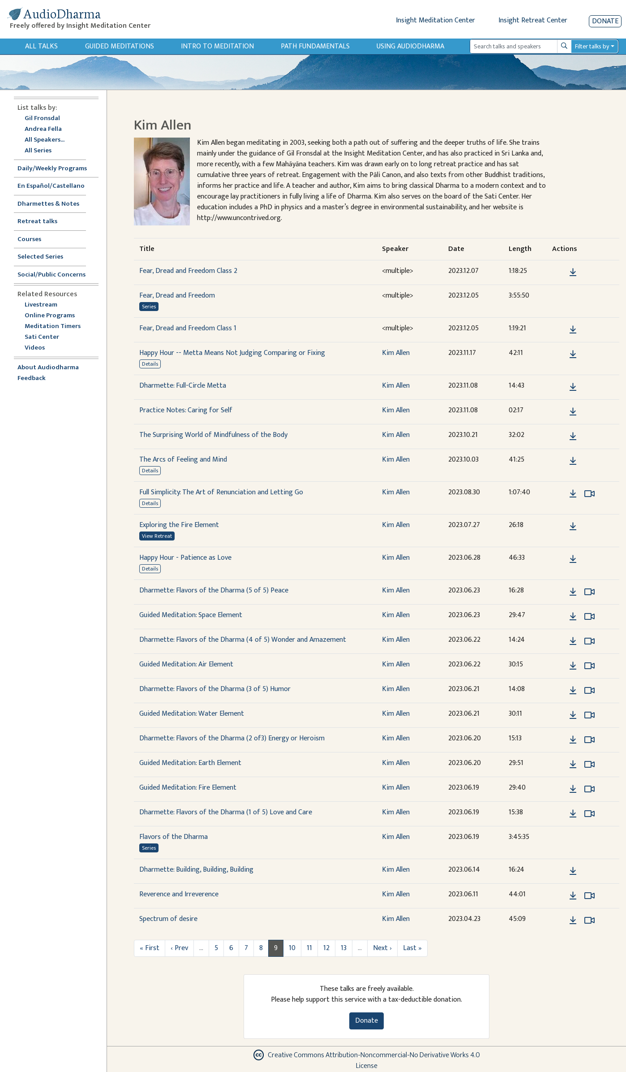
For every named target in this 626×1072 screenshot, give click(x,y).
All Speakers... (44, 140)
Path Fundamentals (315, 46)
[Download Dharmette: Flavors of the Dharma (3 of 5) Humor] (572, 690)
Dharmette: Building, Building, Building (196, 870)
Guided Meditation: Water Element (191, 714)
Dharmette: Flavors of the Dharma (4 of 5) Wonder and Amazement (242, 640)
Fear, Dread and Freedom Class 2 (188, 271)
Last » (412, 948)
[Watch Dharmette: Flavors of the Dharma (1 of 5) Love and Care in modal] (589, 814)
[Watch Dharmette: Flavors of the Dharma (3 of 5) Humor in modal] (589, 690)
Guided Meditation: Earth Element (190, 763)
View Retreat (157, 536)
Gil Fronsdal (42, 118)
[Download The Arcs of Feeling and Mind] (572, 461)
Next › (382, 948)
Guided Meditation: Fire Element (187, 788)
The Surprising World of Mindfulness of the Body (213, 435)
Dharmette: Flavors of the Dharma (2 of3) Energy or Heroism (232, 738)
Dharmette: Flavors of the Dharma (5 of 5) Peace (213, 590)
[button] (559, 272)
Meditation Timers (53, 326)
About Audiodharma (48, 368)
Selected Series (45, 257)
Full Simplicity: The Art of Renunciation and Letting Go (221, 492)
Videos (39, 348)
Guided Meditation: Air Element (186, 664)
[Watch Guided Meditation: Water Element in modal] (589, 715)
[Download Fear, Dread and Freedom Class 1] (572, 330)
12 (326, 948)
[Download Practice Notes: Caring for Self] (572, 412)
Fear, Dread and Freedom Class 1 (187, 328)
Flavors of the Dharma (173, 837)
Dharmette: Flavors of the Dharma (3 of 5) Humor (215, 689)
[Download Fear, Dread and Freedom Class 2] (572, 272)
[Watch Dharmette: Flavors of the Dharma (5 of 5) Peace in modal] (589, 592)
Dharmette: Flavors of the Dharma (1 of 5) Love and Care (225, 812)
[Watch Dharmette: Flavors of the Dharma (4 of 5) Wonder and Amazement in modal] (589, 641)
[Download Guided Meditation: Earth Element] (572, 764)
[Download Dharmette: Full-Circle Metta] (572, 387)
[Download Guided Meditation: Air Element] (572, 666)
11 (309, 948)
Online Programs (50, 316)
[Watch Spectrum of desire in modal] (589, 920)
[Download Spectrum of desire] (572, 920)
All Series (38, 151)
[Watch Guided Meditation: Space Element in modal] (589, 616)
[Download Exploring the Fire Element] (572, 526)
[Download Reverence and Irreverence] (572, 896)
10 (292, 948)
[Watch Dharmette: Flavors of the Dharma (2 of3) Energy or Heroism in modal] (589, 740)
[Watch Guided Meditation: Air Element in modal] (589, 666)
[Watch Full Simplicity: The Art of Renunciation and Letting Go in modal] (589, 494)
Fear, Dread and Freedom (177, 296)
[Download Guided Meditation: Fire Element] (572, 789)
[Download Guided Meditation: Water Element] (572, 715)
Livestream (41, 305)
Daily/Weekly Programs (56, 169)
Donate (605, 21)
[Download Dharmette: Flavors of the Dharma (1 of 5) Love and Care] (572, 814)
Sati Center (42, 337)
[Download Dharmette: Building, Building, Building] (572, 871)
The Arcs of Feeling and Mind (183, 460)
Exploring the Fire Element (179, 525)
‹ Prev (179, 948)
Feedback (31, 378)
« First (149, 948)
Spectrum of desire (168, 919)
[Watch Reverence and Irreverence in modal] (589, 896)
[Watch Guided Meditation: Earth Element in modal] (589, 764)
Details (150, 363)
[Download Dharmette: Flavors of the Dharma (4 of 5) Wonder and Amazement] (572, 641)
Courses (29, 239)
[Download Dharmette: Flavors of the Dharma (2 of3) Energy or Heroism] (572, 740)
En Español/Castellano (51, 186)
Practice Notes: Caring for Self (185, 410)
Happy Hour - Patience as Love (185, 558)
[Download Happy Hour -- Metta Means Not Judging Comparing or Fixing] (572, 354)
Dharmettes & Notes (48, 204)
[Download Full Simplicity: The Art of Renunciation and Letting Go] (572, 494)
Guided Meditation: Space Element (190, 615)
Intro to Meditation (217, 46)
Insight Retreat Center (532, 20)
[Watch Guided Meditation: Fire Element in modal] (589, 789)
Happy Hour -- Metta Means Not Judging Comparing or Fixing (232, 353)
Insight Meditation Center (435, 20)
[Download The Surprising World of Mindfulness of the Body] (572, 436)
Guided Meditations (119, 46)
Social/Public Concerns (51, 275)
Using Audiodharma (410, 46)
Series (149, 306)
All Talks (41, 46)
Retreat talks (37, 221)
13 (344, 948)
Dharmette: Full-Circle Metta (182, 386)
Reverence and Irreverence (179, 894)
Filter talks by (592, 46)
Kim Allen (396, 353)
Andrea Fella (43, 129)
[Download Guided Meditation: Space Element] (572, 616)
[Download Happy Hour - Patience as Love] (572, 559)
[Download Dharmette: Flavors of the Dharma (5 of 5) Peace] (572, 592)
